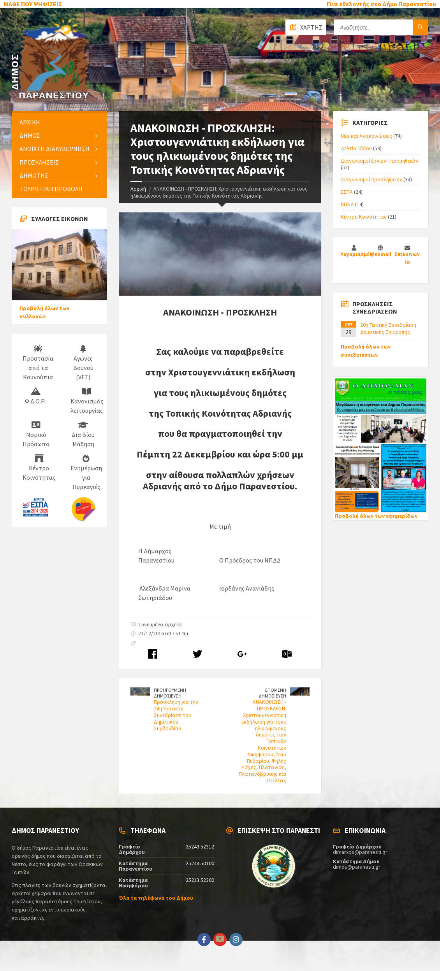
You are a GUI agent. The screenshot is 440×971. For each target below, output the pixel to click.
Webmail (380, 254)
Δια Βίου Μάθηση (83, 434)
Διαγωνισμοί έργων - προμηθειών (379, 160)
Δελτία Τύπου (356, 148)
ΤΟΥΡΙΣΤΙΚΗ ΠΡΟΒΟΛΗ (51, 189)
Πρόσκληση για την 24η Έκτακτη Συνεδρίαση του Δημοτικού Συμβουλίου (176, 714)
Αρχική (138, 188)
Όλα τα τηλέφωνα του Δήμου (156, 897)
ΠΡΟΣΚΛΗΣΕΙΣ (39, 162)
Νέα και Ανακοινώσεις (366, 135)
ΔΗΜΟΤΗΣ (33, 175)
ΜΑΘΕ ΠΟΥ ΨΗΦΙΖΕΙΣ (33, 4)
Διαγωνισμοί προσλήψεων (371, 179)
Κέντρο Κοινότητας (39, 468)
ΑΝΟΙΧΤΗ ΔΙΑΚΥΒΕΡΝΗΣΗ (54, 148)
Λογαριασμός (357, 254)
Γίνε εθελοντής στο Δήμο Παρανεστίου (381, 4)
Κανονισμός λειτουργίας (86, 401)
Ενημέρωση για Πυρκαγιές (86, 472)
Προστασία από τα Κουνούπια (38, 363)
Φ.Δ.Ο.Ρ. (35, 396)
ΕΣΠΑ (347, 191)
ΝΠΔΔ (347, 204)
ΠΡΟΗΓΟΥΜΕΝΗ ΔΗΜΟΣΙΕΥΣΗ (170, 693)
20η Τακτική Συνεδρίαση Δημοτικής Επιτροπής (388, 328)
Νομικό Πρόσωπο (36, 434)
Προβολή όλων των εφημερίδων (376, 516)
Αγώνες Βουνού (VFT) (83, 363)
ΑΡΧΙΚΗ (29, 122)
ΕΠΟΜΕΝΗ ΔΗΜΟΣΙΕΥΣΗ (272, 693)
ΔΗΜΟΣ (29, 135)
